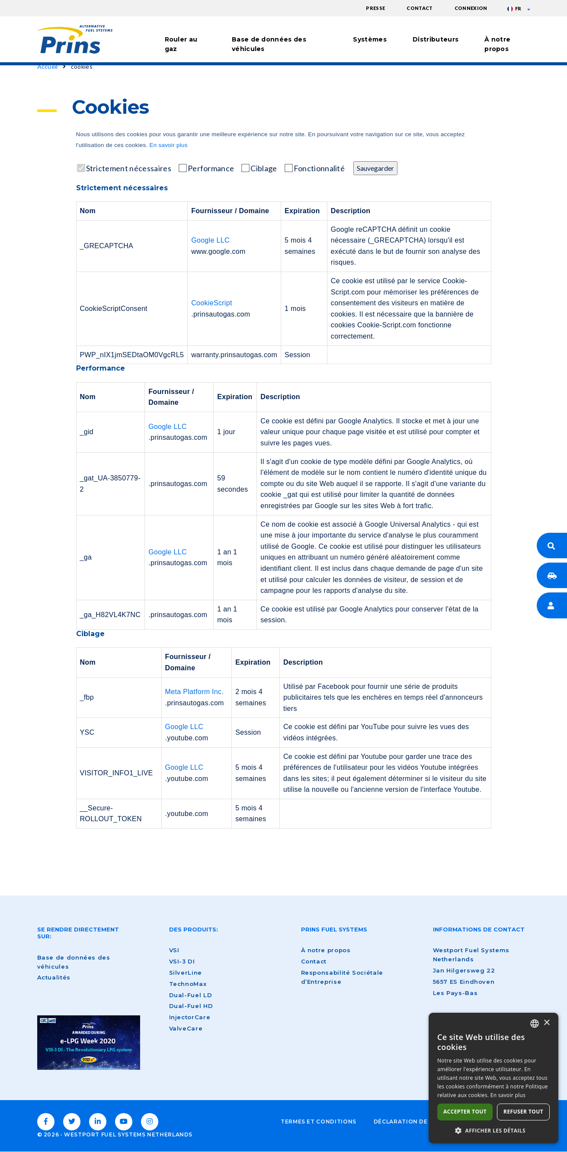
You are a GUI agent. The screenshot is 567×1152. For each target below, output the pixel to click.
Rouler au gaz (181, 44)
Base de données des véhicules (269, 44)
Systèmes (370, 39)
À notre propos (497, 44)
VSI (174, 950)
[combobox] (534, 1023)
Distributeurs (435, 39)
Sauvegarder (375, 168)
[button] (493, 1130)
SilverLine (185, 972)
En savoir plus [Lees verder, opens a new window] (507, 1095)
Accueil (47, 66)
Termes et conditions (318, 1121)
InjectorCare (190, 1017)
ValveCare (186, 1028)
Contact (419, 8)
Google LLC (210, 240)
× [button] (546, 1023)
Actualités (53, 977)
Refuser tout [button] (523, 1111)
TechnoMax (188, 983)
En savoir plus (168, 145)
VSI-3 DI (182, 961)
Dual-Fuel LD (190, 995)
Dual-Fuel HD (191, 1005)
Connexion (471, 8)
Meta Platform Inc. (194, 691)
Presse (375, 8)
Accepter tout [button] (465, 1111)
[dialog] (493, 1078)
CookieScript (211, 303)
